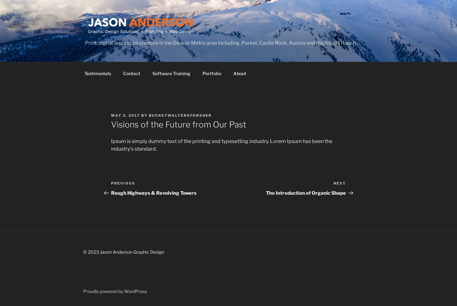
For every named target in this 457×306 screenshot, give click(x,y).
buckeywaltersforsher (180, 115)
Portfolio (211, 73)
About (239, 73)
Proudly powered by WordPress (115, 291)
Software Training (171, 73)
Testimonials (97, 73)
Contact (131, 73)
